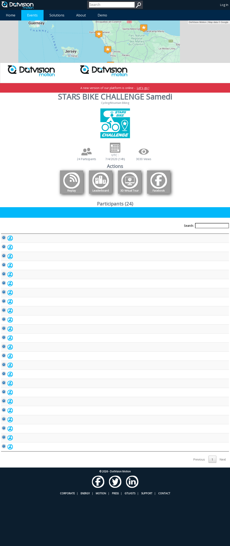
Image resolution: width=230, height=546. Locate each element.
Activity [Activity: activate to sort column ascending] (183, 233)
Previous (199, 508)
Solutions (56, 15)
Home (10, 15)
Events (32, 15)
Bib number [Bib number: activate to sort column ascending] (85, 233)
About (81, 15)
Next (223, 508)
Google (224, 22)
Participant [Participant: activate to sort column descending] (29, 233)
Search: (206, 225)
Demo (102, 15)
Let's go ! (143, 88)
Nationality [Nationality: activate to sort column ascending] (146, 233)
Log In (224, 5)
